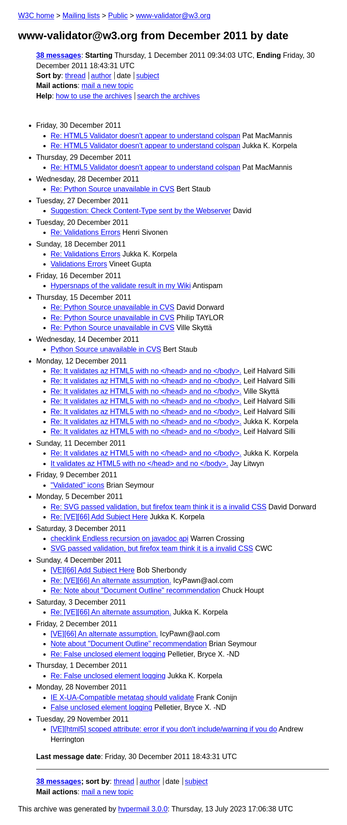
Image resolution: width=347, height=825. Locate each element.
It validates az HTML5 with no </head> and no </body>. (139, 463)
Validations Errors (79, 264)
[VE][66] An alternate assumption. (104, 634)
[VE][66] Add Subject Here (93, 570)
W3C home (36, 15)
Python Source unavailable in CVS (106, 349)
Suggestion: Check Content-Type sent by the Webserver (141, 210)
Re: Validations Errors (85, 232)
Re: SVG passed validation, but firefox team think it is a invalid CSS (159, 507)
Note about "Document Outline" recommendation (129, 644)
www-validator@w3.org (173, 15)
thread (75, 75)
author (101, 75)
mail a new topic (107, 85)
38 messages (58, 55)
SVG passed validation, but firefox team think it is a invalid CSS (152, 548)
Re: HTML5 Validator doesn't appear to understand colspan (145, 136)
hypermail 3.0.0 (142, 809)
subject (147, 75)
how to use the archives (94, 96)
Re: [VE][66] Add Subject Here (99, 517)
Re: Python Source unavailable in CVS (112, 189)
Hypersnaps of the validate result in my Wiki (121, 285)
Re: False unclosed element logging (108, 654)
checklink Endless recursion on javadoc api (119, 538)
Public (118, 15)
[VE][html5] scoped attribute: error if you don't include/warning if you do (164, 729)
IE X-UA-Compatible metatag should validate (122, 697)
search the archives (168, 96)
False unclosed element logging (101, 707)
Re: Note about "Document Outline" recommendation (135, 590)
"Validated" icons (77, 485)
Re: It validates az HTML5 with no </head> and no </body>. (146, 371)
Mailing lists (81, 15)
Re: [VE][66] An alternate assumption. (111, 580)
